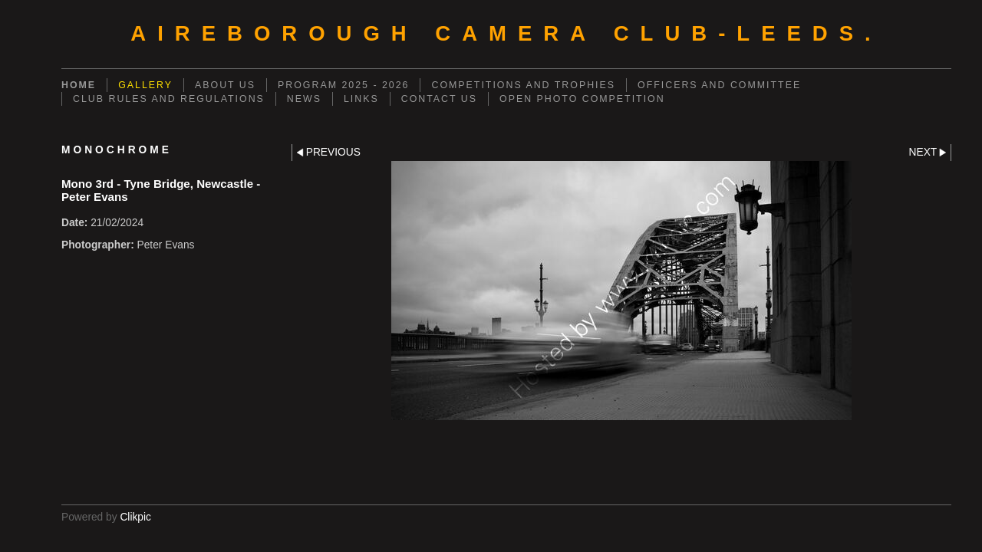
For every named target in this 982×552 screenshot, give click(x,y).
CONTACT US (439, 99)
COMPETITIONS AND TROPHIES (523, 85)
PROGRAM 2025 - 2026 (343, 85)
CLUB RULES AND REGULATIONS (169, 99)
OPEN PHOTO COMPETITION (582, 99)
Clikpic (135, 517)
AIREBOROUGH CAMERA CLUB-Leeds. (505, 33)
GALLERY (145, 85)
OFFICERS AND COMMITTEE (719, 85)
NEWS (304, 99)
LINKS (361, 99)
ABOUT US (225, 85)
